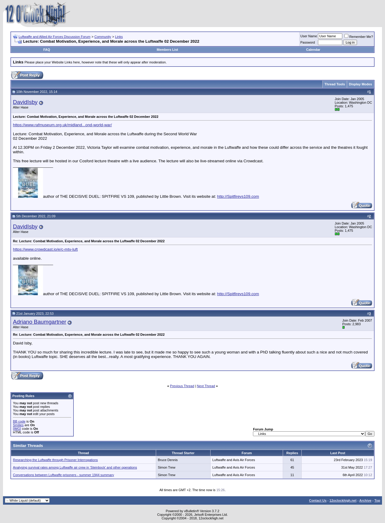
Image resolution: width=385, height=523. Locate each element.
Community (102, 36)
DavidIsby (25, 102)
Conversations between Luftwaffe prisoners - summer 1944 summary (63, 475)
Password (307, 42)
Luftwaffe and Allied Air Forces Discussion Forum (55, 36)
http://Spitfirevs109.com (238, 196)
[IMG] (17, 428)
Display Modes (360, 84)
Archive (365, 500)
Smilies (18, 425)
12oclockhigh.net (342, 500)
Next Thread (206, 386)
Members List (167, 49)
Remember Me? (358, 36)
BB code (19, 421)
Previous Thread (182, 386)
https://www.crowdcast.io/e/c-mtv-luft (45, 249)
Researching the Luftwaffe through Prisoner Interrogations (55, 460)
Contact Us (317, 500)
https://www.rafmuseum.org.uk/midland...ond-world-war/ (62, 125)
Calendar (313, 49)
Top (377, 500)
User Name (308, 36)
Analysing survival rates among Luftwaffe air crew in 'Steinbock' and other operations (75, 467)
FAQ (46, 49)
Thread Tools (335, 84)
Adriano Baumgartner (39, 322)
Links (119, 36)
